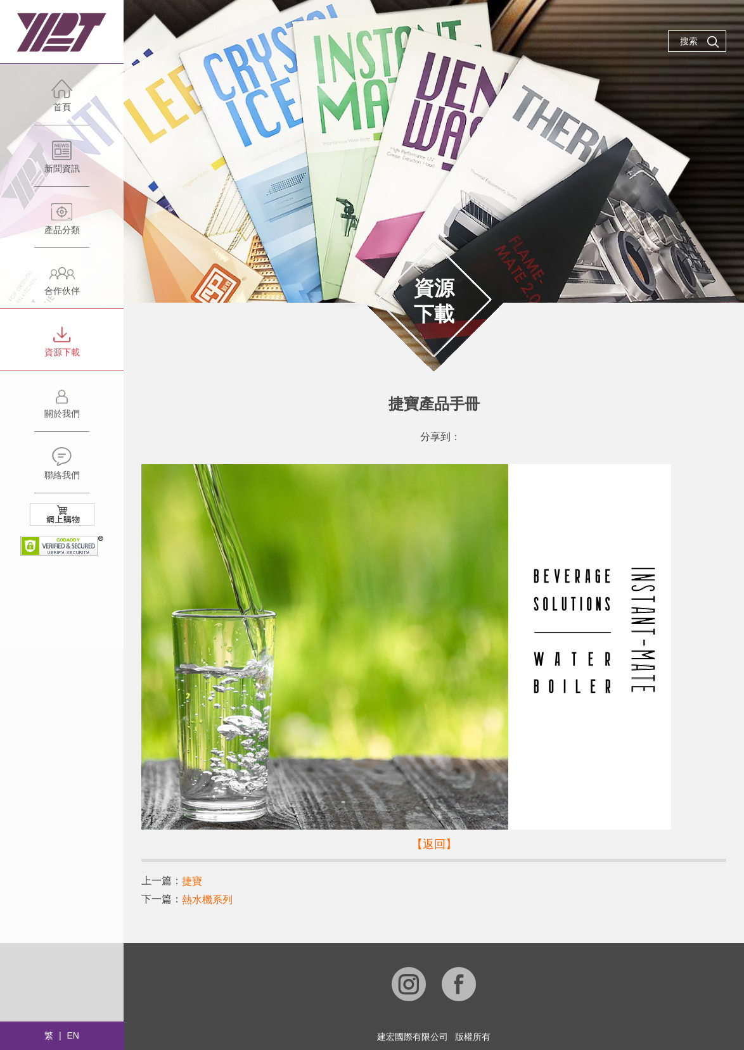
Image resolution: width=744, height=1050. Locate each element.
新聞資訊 (61, 163)
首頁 (61, 101)
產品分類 (61, 224)
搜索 (699, 41)
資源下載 (62, 346)
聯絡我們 (61, 469)
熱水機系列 (207, 899)
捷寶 (192, 881)
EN (73, 1035)
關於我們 (61, 408)
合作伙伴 (61, 285)
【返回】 (434, 844)
